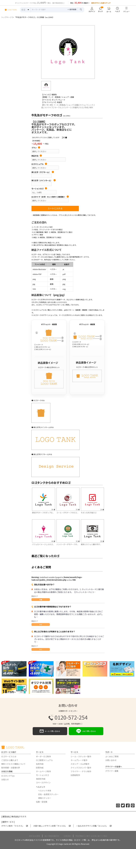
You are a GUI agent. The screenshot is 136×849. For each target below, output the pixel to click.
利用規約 (67, 836)
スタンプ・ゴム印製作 (80, 764)
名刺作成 (39, 764)
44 (53, 541)
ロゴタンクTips (8, 775)
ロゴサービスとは (8, 756)
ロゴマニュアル (39, 164)
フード (56, 105)
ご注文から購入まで (9, 760)
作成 (86, 107)
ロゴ (81, 107)
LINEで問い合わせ (86, 731)
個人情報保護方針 (51, 836)
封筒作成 (39, 767)
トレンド (90, 105)
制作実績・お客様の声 (10, 767)
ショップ (70, 105)
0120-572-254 (68, 717)
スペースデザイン (43, 782)
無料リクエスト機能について (13, 764)
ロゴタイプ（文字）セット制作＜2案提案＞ (50, 197)
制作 (91, 107)
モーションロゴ (39, 188)
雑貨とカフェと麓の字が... (91, 544)
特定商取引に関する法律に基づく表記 (91, 836)
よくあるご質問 (111, 756)
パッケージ (67, 107)
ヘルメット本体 (44, 790)
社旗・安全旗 (41, 801)
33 (78, 509)
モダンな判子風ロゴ (88, 512)
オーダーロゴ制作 (43, 756)
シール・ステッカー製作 (81, 756)
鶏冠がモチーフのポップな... (43, 512)
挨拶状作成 (40, 778)
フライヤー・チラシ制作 (81, 771)
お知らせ (5, 779)
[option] (68, 52)
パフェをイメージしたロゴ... (43, 544)
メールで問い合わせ (50, 731)
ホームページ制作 (43, 771)
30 (102, 541)
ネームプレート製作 (79, 760)
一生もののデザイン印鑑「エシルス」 (94, 825)
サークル (58, 107)
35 (78, 541)
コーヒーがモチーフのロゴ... (67, 512)
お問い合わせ (110, 760)
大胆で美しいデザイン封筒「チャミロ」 (52, 825)
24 (64, 137)
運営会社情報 (34, 836)
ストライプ (48, 107)
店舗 (76, 105)
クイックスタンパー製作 (81, 767)
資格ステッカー (44, 798)
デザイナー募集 (111, 771)
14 (102, 509)
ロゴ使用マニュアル (44, 760)
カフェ (82, 105)
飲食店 (62, 105)
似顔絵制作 (75, 775)
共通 (40, 600)
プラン (35, 147)
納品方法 (36, 156)
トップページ (6, 17)
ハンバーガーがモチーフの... (67, 544)
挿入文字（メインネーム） (43, 180)
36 (53, 509)
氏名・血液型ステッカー (48, 794)
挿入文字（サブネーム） (42, 172)
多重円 (75, 107)
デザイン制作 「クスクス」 (14, 825)
